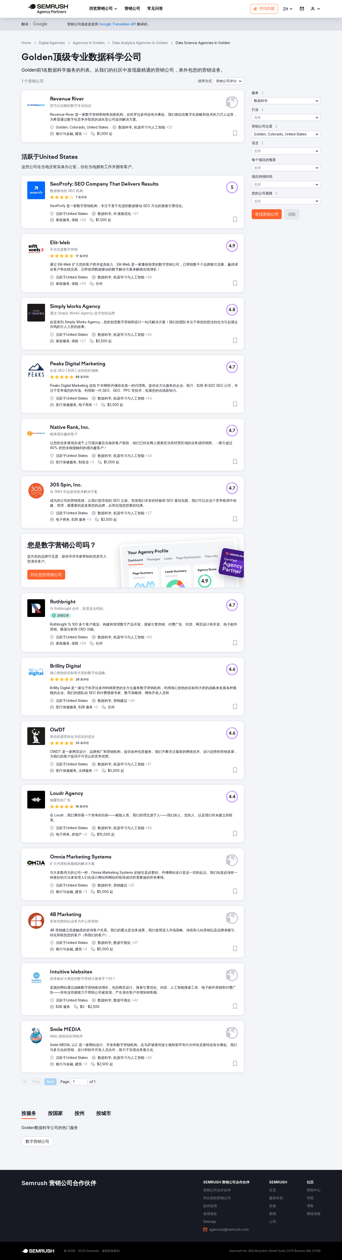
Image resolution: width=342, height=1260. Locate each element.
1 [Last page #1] (94, 1082)
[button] (288, 9)
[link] (132, 9)
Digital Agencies (52, 43)
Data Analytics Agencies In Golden (140, 43)
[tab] (28, 1114)
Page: (65, 1082)
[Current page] (79, 1082)
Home (26, 43)
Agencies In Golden (89, 43)
